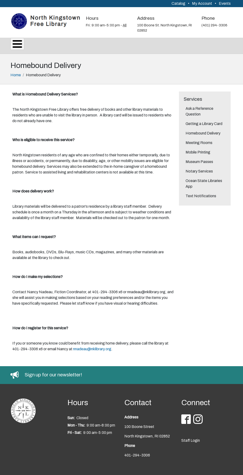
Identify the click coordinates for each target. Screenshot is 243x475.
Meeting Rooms (199, 141)
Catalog (178, 3)
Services (49, 45)
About (22, 45)
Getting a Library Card (204, 122)
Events (225, 3)
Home (15, 74)
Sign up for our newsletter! (53, 373)
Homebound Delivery (203, 132)
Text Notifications (201, 194)
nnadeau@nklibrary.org (92, 347)
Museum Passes (199, 160)
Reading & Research (116, 45)
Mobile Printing (198, 151)
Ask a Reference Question (199, 110)
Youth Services (164, 45)
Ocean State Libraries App (204, 182)
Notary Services (199, 170)
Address (145, 18)
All (124, 25)
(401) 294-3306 (214, 25)
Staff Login (190, 439)
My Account (202, 3)
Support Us (203, 45)
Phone (208, 18)
